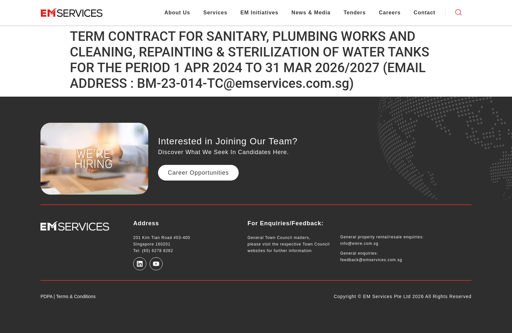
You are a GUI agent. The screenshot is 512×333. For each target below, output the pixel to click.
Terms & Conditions (75, 296)
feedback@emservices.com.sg (371, 260)
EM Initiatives (259, 12)
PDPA (46, 296)
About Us (177, 12)
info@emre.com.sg (359, 243)
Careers (390, 12)
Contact (425, 12)
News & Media (311, 12)
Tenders (355, 12)
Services (215, 12)
